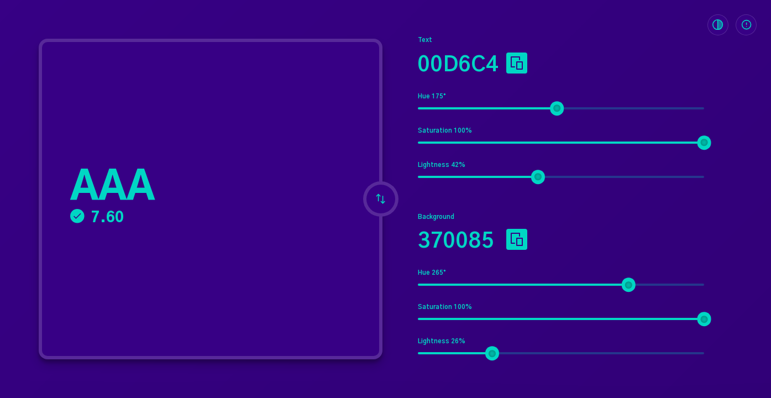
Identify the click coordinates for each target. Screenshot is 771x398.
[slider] (557, 108)
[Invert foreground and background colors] (380, 199)
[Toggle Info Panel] (746, 24)
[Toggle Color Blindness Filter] (717, 24)
